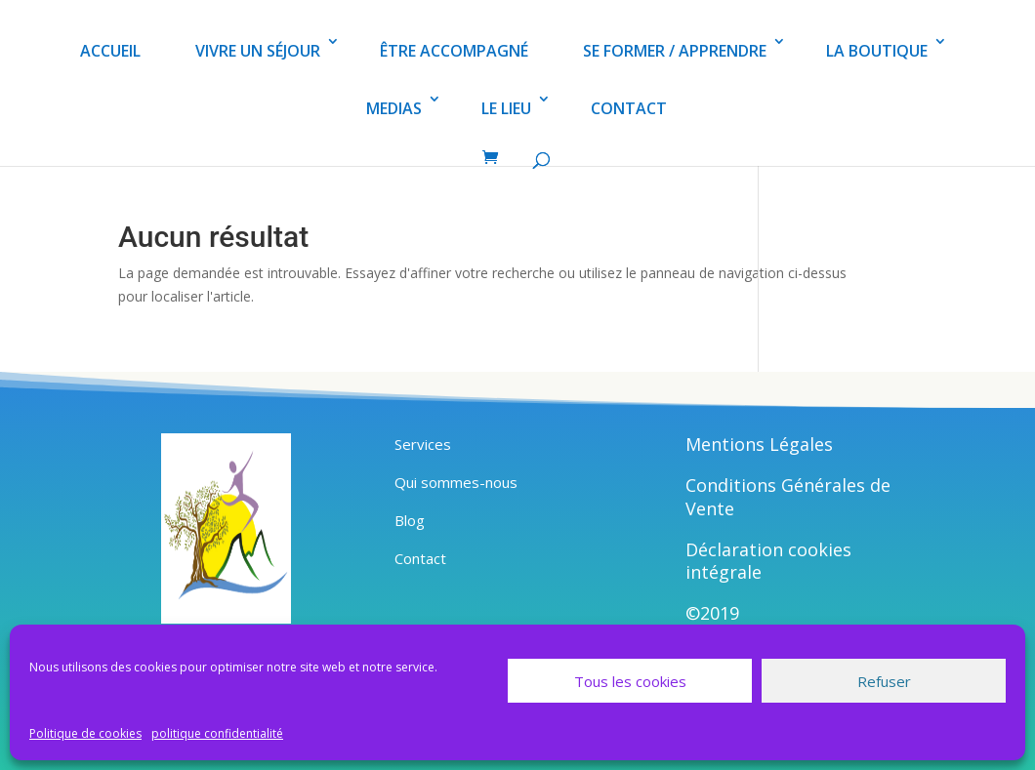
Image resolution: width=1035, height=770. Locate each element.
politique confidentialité (217, 733)
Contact (420, 558)
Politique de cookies (85, 733)
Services (422, 444)
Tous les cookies (630, 681)
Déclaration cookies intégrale (768, 561)
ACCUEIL (110, 50)
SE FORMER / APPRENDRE (674, 50)
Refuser (884, 681)
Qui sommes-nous (456, 482)
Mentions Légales (759, 444)
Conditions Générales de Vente (787, 496)
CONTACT (629, 108)
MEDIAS (394, 108)
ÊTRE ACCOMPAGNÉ (454, 50)
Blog (409, 520)
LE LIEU (506, 108)
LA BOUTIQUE (877, 50)
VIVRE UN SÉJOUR (257, 50)
